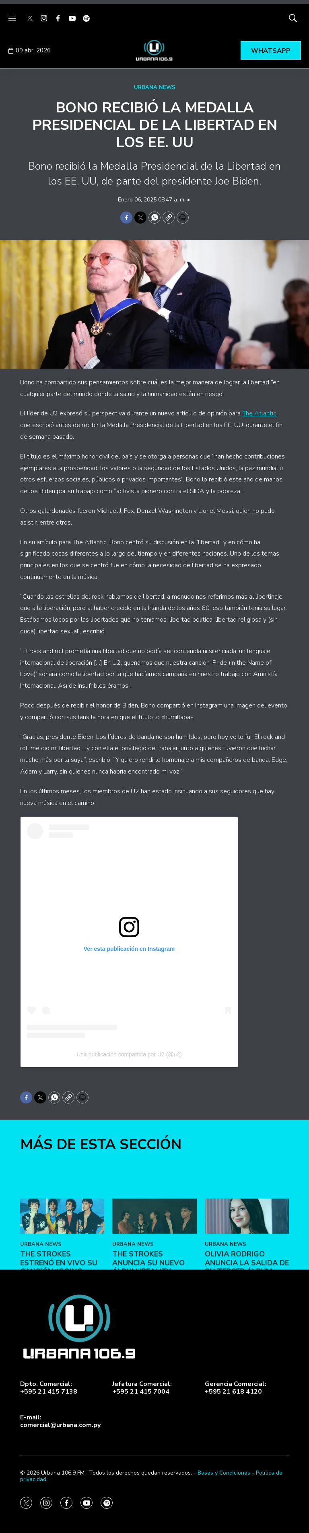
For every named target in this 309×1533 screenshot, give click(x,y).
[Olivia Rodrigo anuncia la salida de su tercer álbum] (247, 1267)
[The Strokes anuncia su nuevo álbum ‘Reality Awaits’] (154, 1267)
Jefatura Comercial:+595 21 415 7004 (142, 1388)
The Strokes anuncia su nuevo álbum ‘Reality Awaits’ (148, 1318)
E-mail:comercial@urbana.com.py (60, 1421)
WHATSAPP (270, 50)
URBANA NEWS (154, 87)
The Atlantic (259, 413)
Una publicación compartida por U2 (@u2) (129, 1054)
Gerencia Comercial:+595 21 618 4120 (235, 1388)
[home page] (154, 50)
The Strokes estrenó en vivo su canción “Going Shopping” (58, 1318)
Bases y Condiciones (224, 1473)
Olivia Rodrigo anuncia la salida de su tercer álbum (247, 1314)
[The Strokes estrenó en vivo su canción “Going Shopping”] (62, 1267)
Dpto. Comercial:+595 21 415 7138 (48, 1388)
